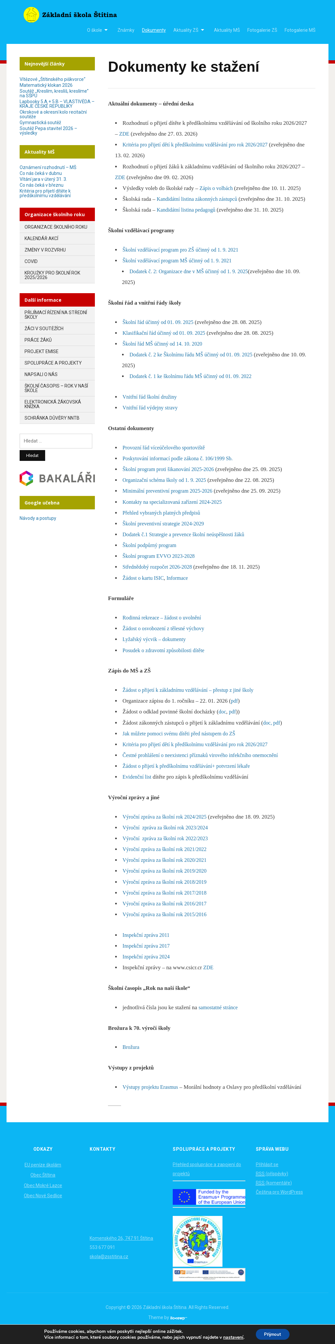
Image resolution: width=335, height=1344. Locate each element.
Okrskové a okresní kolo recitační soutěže (53, 114)
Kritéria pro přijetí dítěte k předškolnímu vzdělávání (45, 193)
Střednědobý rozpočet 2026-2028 (160, 578)
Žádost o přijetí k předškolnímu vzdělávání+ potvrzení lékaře (191, 777)
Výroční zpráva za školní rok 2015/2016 (167, 925)
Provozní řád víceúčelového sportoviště (167, 458)
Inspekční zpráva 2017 (148, 957)
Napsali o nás (41, 374)
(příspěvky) (272, 1184)
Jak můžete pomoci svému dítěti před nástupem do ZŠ (183, 744)
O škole (94, 30)
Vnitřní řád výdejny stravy (152, 419)
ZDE (124, 134)
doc (223, 723)
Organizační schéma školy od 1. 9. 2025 (167, 491)
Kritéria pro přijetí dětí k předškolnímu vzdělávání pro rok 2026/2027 (200, 145)
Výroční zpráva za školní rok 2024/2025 (167, 827)
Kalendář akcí (41, 238)
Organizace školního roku (56, 227)
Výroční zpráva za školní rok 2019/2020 (167, 882)
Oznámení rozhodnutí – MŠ (48, 167)
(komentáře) (274, 1194)
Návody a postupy (38, 518)
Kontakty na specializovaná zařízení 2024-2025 (176, 513)
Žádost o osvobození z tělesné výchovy (166, 639)
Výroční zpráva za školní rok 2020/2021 (167, 871)
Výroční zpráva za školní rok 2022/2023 (168, 849)
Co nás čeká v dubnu (41, 173)
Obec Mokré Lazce (43, 1196)
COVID (31, 261)
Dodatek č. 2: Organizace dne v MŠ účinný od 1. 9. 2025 (193, 282)
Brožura (132, 1058)
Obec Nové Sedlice (43, 1206)
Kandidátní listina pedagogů (189, 221)
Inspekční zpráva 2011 (148, 946)
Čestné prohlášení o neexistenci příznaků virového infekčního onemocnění (206, 766)
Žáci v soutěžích (44, 328)
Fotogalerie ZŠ (262, 30)
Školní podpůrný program (151, 556)
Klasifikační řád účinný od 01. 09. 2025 (167, 344)
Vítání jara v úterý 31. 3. (43, 179)
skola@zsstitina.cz (109, 1267)
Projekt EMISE (42, 351)
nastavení (231, 1337)
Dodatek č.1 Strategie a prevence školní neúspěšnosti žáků (188, 545)
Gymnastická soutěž (40, 122)
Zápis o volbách (217, 188)
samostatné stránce (219, 1018)
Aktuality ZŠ (185, 30)
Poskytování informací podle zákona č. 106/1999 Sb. (181, 469)
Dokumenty (154, 30)
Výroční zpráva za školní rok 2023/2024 (168, 838)
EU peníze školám (43, 1175)
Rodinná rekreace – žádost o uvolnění (164, 628)
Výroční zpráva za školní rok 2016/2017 (167, 914)
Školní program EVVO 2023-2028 (161, 567)
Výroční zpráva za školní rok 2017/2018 (167, 903)
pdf (234, 712)
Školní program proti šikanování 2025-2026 (171, 480)
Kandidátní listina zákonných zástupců (200, 199)
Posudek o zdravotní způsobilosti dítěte (166, 661)
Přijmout (273, 1334)
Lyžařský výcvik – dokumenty (156, 650)
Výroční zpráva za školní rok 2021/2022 (167, 860)
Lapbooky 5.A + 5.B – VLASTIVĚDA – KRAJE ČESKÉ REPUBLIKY (57, 104)
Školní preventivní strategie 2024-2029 (166, 534)
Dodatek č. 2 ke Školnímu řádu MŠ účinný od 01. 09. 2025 (195, 365)
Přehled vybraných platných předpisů (164, 524)
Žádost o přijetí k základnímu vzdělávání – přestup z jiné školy (193, 701)
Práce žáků (38, 340)
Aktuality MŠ (227, 30)
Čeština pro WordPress (279, 1202)
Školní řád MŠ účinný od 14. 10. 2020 (165, 354)
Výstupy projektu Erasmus (152, 1098)
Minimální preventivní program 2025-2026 (171, 502)
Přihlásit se (267, 1175)
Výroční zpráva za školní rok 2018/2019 (167, 893)
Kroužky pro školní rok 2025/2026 (52, 275)
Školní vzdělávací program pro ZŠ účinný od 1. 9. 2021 (184, 260)
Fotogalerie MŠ (300, 30)
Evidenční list (138, 788)
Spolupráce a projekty (53, 363)
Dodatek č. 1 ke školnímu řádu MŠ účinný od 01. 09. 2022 (195, 387)
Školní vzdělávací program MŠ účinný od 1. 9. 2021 (181, 271)
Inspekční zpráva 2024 (148, 967)
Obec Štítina (42, 1185)
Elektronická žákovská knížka (53, 404)
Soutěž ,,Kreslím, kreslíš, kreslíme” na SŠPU (54, 93)
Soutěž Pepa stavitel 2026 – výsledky (48, 131)
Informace (180, 589)
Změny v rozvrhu (45, 250)
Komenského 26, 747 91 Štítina (121, 1249)
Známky (125, 30)
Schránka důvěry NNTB (52, 418)
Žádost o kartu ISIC (145, 589)
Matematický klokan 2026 (47, 85)
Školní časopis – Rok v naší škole (56, 388)
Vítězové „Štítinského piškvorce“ (52, 79)
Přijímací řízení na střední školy (56, 315)
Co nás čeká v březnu (41, 185)
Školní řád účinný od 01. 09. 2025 (160, 333)
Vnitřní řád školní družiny (152, 408)
